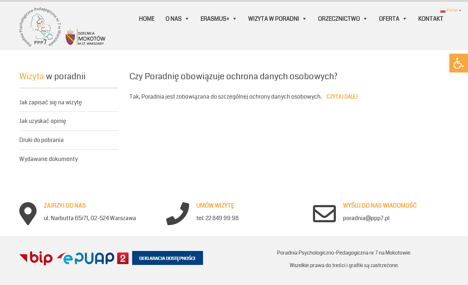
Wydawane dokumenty (48, 159)
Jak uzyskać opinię (42, 121)
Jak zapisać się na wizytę (50, 102)
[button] (458, 63)
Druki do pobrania (41, 140)
